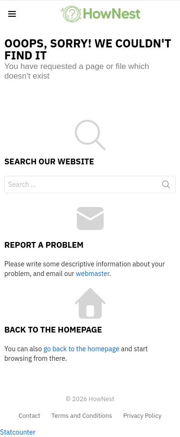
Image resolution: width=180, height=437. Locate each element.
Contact (29, 416)
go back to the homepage (82, 349)
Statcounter (18, 432)
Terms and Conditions (81, 416)
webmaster (92, 273)
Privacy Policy (142, 416)
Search (166, 186)
